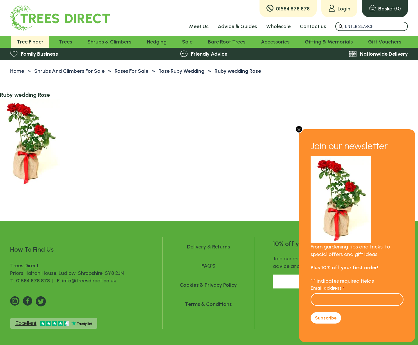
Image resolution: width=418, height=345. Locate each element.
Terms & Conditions (208, 304)
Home (17, 71)
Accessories (275, 42)
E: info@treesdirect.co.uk (85, 280)
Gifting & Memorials (329, 42)
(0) (385, 8)
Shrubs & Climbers (109, 42)
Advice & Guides (237, 26)
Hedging (157, 42)
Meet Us (198, 26)
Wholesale (278, 26)
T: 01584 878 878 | (32, 280)
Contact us (313, 26)
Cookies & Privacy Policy (208, 285)
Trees (65, 42)
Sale (187, 42)
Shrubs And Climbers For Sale (69, 71)
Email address (327, 288)
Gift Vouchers (384, 42)
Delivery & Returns (208, 247)
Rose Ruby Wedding (181, 71)
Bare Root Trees (226, 42)
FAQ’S (208, 266)
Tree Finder (30, 42)
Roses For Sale (131, 71)
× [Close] (299, 129)
